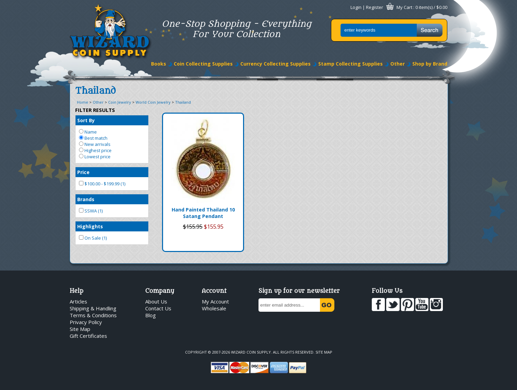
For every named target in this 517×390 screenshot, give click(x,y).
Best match (93, 138)
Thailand (183, 102)
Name (88, 132)
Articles (78, 301)
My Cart (404, 7)
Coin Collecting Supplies (203, 63)
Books (158, 63)
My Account (215, 301)
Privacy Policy (86, 322)
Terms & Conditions (93, 315)
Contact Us (158, 308)
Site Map (80, 328)
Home (82, 102)
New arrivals (95, 144)
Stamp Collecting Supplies (350, 63)
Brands (85, 199)
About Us (156, 301)
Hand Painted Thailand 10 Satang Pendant (203, 212)
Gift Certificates (88, 335)
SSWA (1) (91, 211)
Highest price (95, 150)
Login (356, 7)
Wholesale (214, 308)
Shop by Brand (429, 63)
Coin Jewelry (119, 102)
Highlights (90, 226)
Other (397, 63)
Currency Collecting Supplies (275, 63)
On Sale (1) (93, 238)
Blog (150, 315)
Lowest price (95, 156)
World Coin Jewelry (153, 102)
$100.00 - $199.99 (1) (102, 184)
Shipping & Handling (93, 308)
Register (374, 7)
